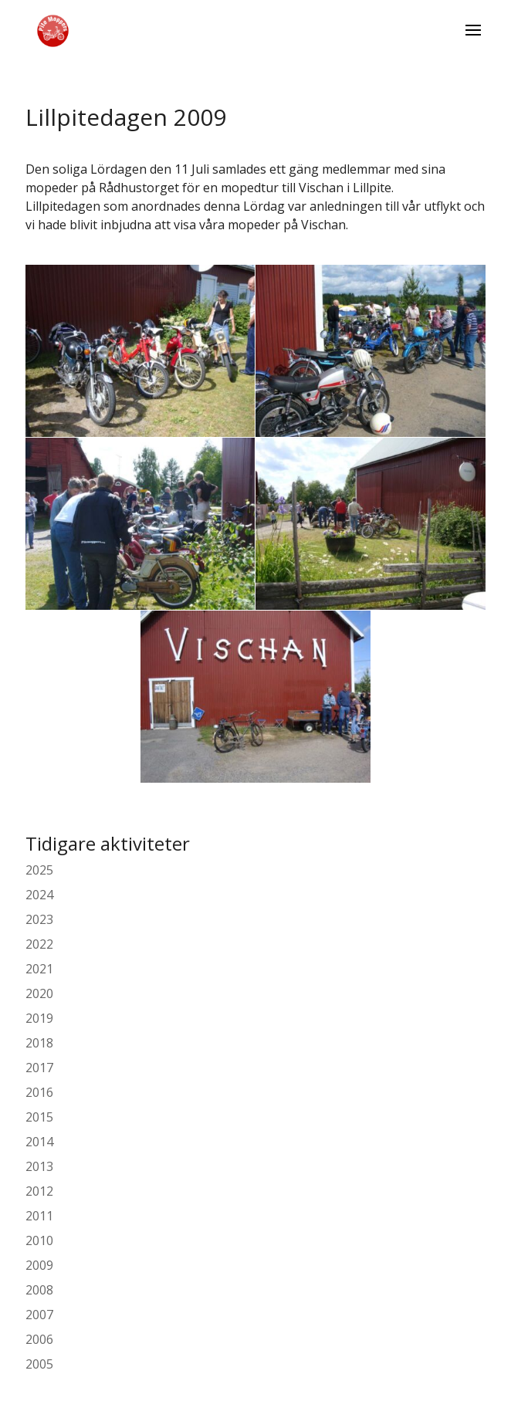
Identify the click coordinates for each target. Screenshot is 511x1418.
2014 (39, 1141)
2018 (39, 1042)
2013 (39, 1166)
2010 (39, 1240)
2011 (39, 1215)
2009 (39, 1265)
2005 (39, 1363)
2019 (39, 1018)
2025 (39, 869)
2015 (39, 1116)
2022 (39, 944)
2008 (39, 1289)
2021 (39, 968)
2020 (39, 993)
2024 (39, 894)
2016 (39, 1092)
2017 (39, 1067)
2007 (39, 1314)
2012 (39, 1191)
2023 (39, 919)
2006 (39, 1339)
